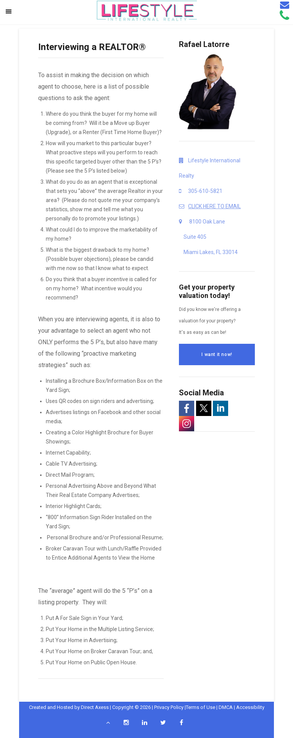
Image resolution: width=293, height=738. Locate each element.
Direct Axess (95, 707)
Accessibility (250, 707)
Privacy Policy (169, 707)
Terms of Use (200, 707)
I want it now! (216, 354)
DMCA (226, 707)
